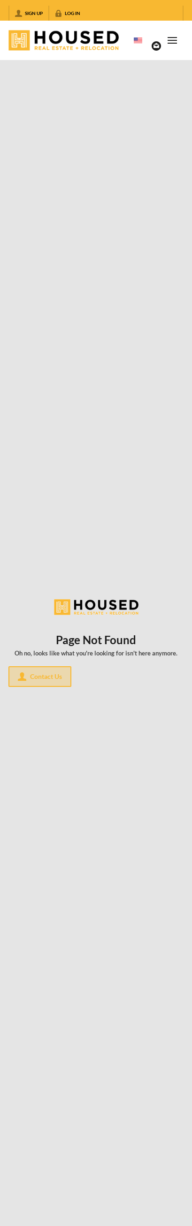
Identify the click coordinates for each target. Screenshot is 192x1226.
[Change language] (138, 40)
